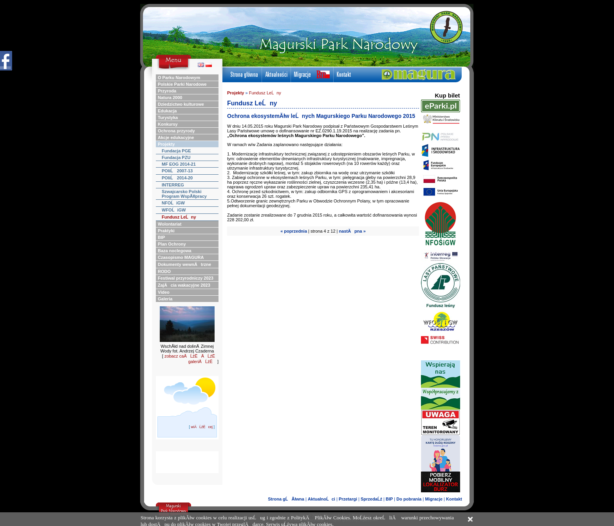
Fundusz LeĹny (265, 92)
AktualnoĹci (321, 499)
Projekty (235, 92)
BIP (389, 499)
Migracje (433, 499)
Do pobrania (408, 499)
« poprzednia (293, 231)
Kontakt (454, 499)
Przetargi (348, 499)
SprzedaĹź (371, 499)
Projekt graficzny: (353, 520)
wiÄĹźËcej (202, 427)
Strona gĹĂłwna (286, 499)
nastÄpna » (352, 231)
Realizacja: (304, 520)
